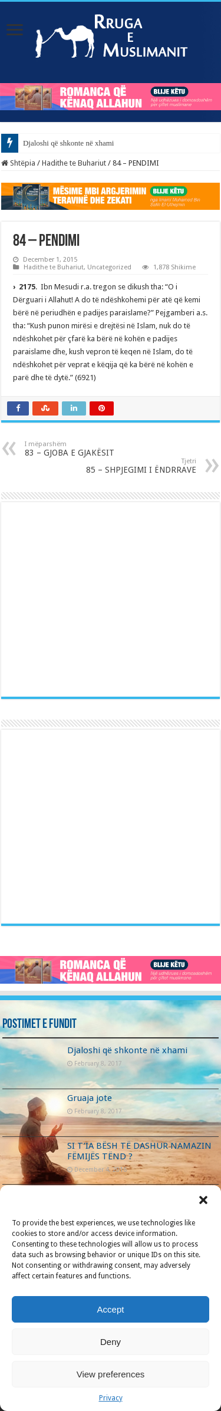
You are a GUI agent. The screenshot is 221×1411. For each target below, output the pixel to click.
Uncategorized (109, 267)
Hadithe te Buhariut (74, 163)
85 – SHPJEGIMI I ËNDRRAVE (135, 465)
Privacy (111, 1398)
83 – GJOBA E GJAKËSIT (85, 448)
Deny (110, 1342)
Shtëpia (18, 163)
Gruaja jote (89, 1098)
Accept (110, 1309)
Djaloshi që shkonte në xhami (68, 143)
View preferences (111, 1374)
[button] (203, 1200)
